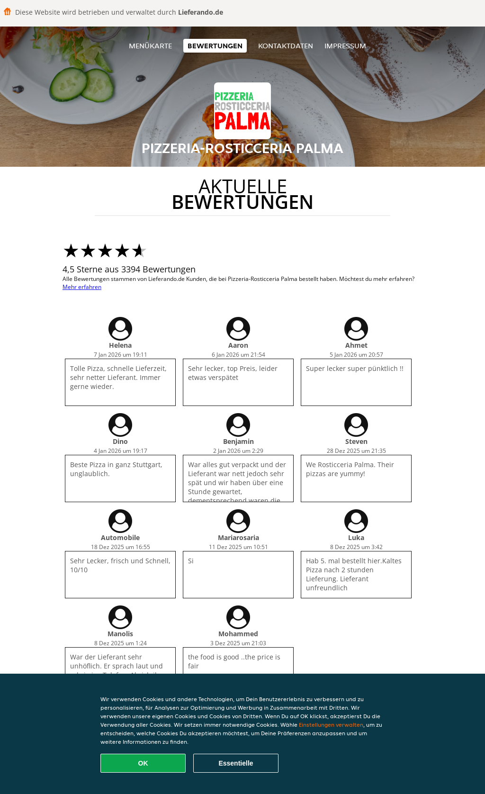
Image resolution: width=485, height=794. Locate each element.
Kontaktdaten (285, 46)
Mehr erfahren (82, 287)
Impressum (345, 46)
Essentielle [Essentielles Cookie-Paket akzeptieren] (235, 763)
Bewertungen (215, 46)
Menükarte (150, 46)
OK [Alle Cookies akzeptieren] (143, 763)
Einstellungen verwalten (331, 724)
